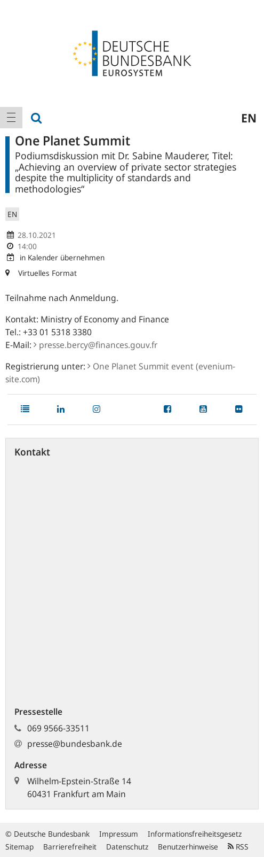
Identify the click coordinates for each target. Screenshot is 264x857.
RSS (238, 846)
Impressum (118, 834)
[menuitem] (11, 117)
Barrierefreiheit (70, 846)
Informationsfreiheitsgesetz (195, 834)
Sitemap (19, 846)
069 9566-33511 (58, 728)
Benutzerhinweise (188, 846)
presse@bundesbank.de (74, 744)
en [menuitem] (249, 118)
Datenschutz (127, 846)
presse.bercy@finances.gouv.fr (95, 345)
